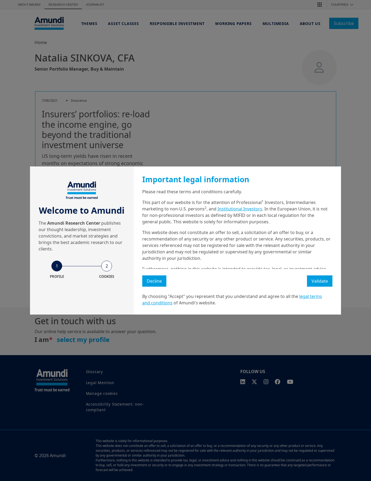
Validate (320, 281)
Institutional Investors (240, 209)
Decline (154, 281)
